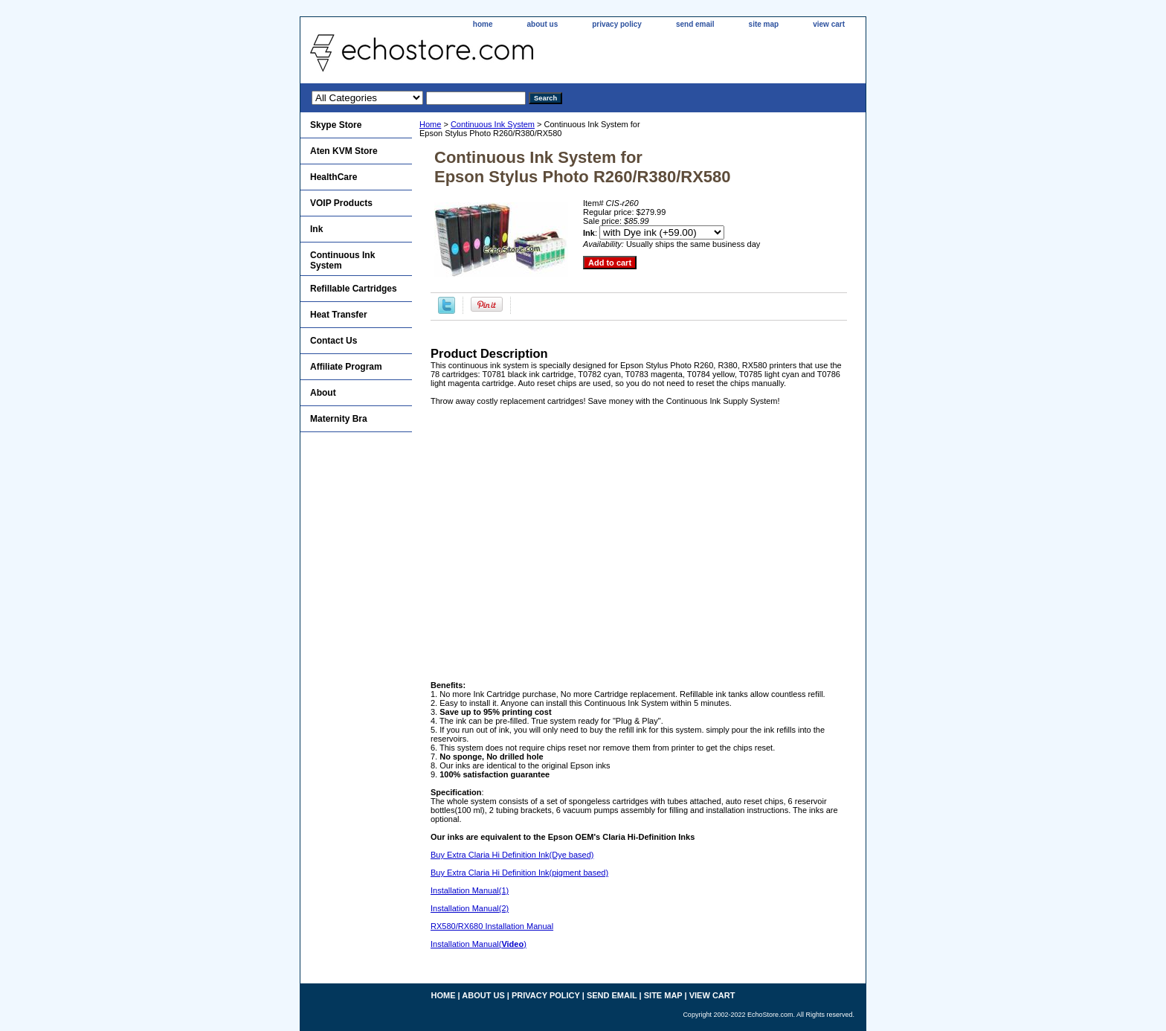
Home (430, 124)
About (323, 393)
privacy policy (617, 24)
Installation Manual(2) (470, 908)
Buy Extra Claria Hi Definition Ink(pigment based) (519, 872)
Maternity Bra (338, 419)
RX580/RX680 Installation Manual (492, 926)
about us (542, 24)
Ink (316, 229)
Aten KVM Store (344, 151)
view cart (829, 24)
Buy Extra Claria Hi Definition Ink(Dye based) (512, 854)
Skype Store (335, 125)
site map (764, 24)
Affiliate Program (346, 367)
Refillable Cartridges (353, 288)
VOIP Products (341, 203)
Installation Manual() (478, 944)
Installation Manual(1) (470, 890)
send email (695, 24)
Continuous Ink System (493, 124)
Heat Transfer (338, 314)
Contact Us (333, 340)
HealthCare (333, 177)
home (483, 24)
